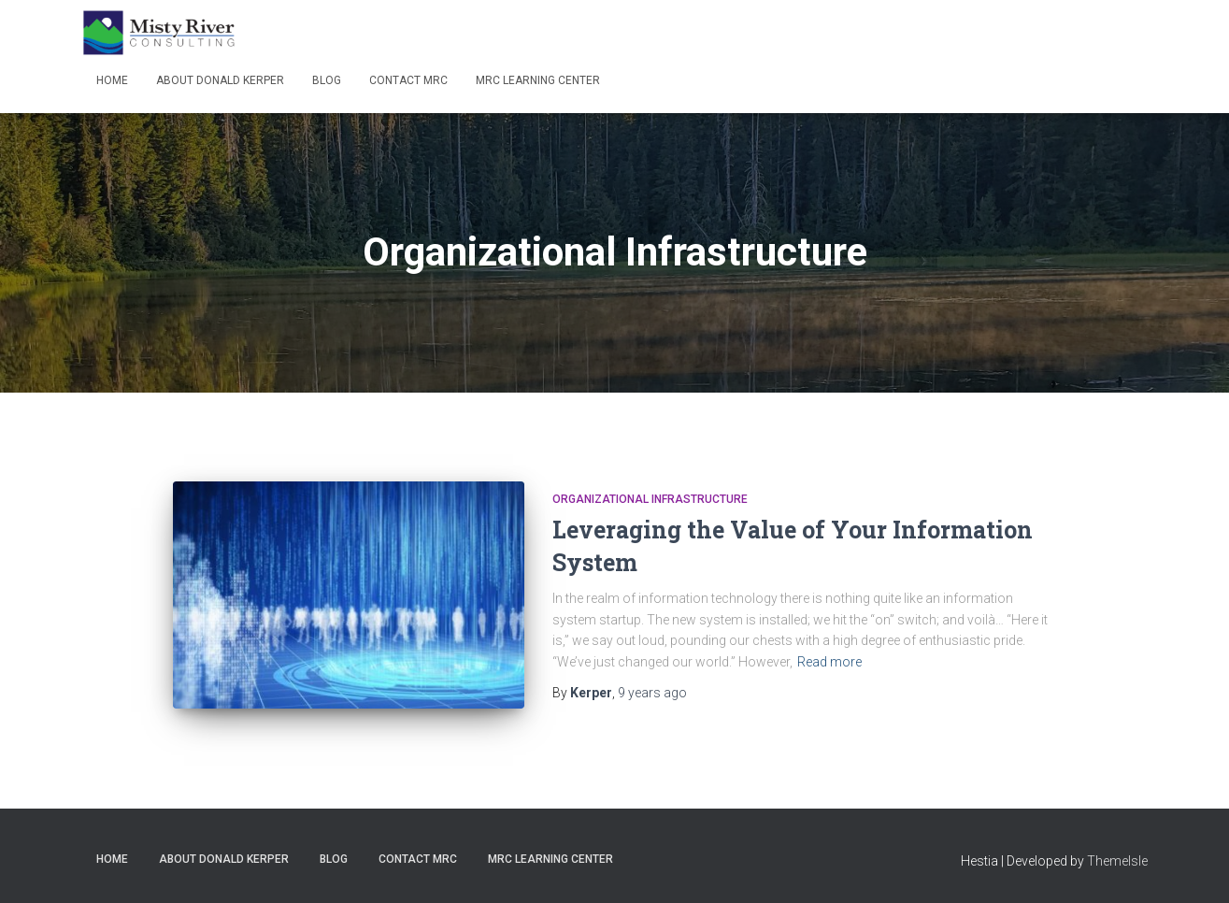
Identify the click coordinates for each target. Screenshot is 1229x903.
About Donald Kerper (220, 80)
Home (112, 80)
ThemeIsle (1117, 860)
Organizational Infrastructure (650, 499)
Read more (829, 661)
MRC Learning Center (538, 80)
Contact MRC (408, 80)
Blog (326, 80)
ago (652, 692)
